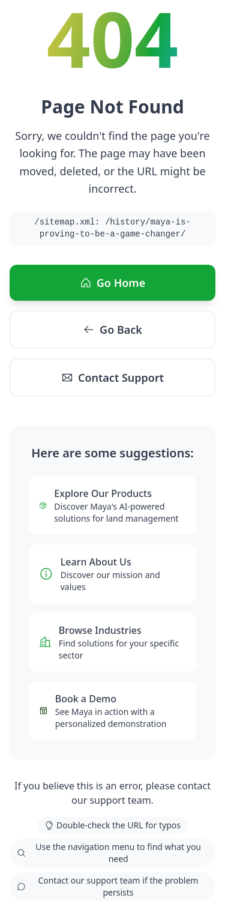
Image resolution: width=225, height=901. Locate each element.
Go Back (112, 329)
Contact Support (112, 377)
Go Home (112, 283)
